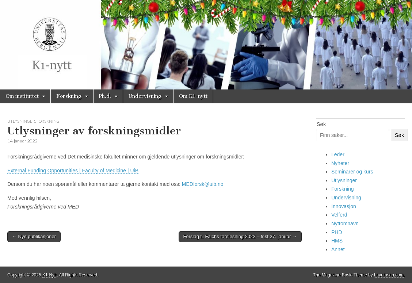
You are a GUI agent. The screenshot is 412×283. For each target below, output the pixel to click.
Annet (338, 249)
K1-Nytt (49, 275)
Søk (321, 124)
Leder (337, 154)
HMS (337, 241)
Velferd (339, 215)
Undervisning (145, 96)
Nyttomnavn (345, 223)
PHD (336, 232)
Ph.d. (105, 96)
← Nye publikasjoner (34, 236)
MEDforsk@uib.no (203, 184)
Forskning (68, 96)
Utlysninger (21, 121)
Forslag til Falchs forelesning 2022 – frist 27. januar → (240, 236)
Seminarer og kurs (352, 172)
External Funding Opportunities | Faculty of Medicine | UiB (72, 170)
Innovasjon (343, 206)
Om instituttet (22, 96)
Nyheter (340, 163)
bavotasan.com (389, 275)
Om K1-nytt (193, 96)
